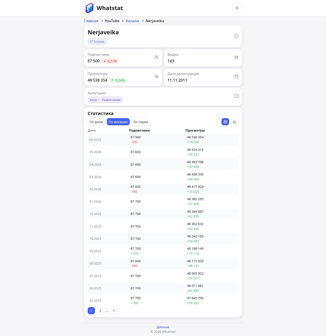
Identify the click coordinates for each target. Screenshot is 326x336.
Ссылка (97, 41)
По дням (96, 122)
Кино (93, 100)
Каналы (132, 20)
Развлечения (111, 100)
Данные (163, 327)
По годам (140, 122)
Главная (91, 20)
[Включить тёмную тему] (237, 8)
